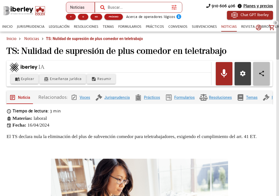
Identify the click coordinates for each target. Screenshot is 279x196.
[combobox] (138, 7)
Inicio (11, 38)
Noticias (31, 38)
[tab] (7, 27)
